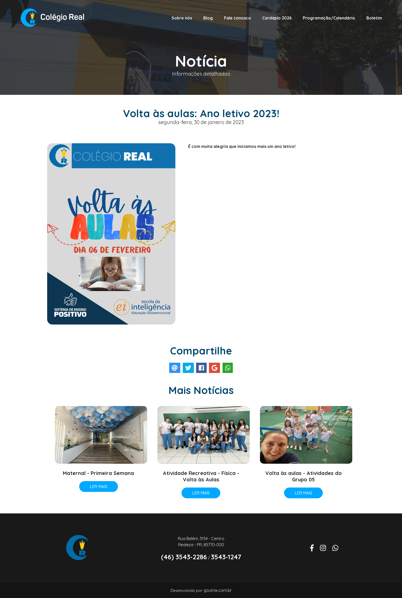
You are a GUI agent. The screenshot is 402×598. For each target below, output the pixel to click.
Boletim (374, 18)
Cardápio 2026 (277, 18)
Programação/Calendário (329, 18)
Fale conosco (237, 18)
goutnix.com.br (218, 590)
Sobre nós (182, 18)
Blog (208, 18)
